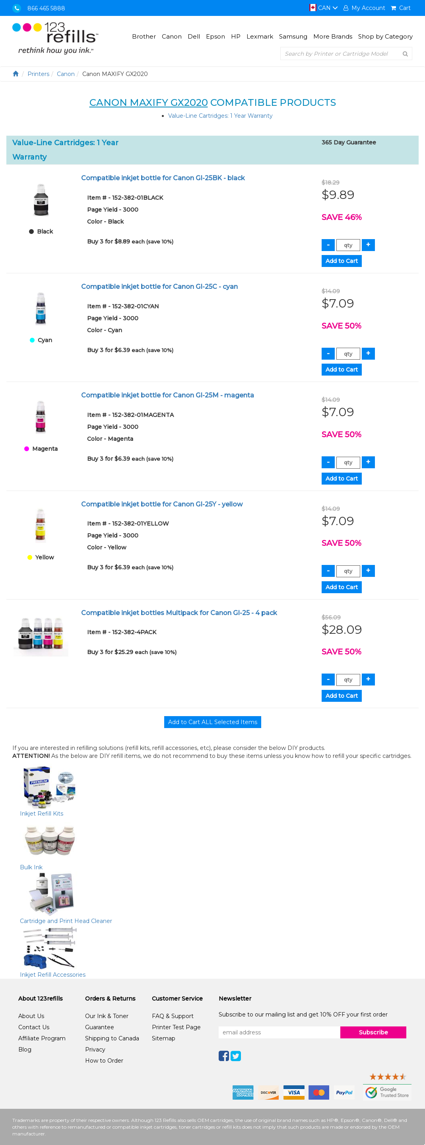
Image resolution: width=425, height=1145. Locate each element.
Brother (144, 36)
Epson (215, 36)
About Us (31, 1016)
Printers (38, 74)
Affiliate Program (42, 1038)
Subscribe (373, 1032)
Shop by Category (385, 36)
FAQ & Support (173, 1016)
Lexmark (259, 36)
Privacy (95, 1049)
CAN (323, 8)
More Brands (332, 36)
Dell (194, 36)
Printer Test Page (176, 1027)
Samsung (293, 36)
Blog (24, 1049)
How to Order (104, 1060)
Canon (172, 36)
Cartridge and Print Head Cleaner (66, 921)
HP (236, 36)
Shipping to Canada (112, 1038)
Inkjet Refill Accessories (52, 974)
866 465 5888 (46, 8)
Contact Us (33, 1027)
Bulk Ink (31, 867)
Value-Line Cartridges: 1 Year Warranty (220, 115)
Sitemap (163, 1038)
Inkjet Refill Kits (41, 813)
